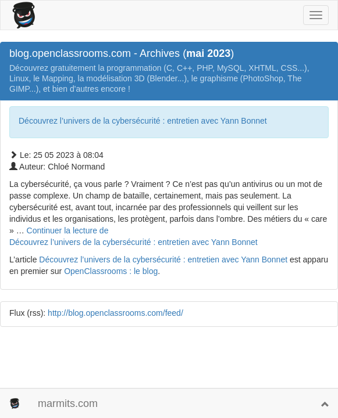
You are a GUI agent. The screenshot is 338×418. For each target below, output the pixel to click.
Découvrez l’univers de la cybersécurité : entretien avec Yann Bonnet (143, 120)
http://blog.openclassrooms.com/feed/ (115, 313)
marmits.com (68, 403)
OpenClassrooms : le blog (111, 271)
